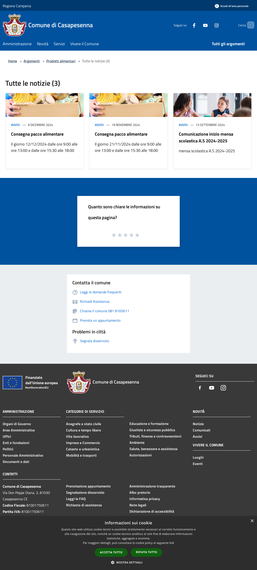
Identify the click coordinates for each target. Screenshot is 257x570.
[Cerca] (249, 25)
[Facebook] (186, 25)
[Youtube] (197, 25)
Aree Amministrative (19, 430)
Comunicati (201, 430)
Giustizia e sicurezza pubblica (152, 430)
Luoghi (198, 457)
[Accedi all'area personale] (231, 6)
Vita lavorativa (77, 436)
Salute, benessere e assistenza (153, 448)
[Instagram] (208, 25)
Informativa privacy (144, 498)
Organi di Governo (17, 423)
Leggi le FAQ (76, 498)
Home (12, 61)
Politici (8, 449)
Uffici (7, 436)
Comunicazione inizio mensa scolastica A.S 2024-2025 (206, 137)
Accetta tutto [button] (111, 552)
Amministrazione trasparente (152, 486)
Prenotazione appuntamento (88, 486)
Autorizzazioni (140, 455)
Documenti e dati (16, 461)
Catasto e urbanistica (82, 449)
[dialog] (128, 543)
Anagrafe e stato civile (83, 423)
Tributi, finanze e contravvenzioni (155, 436)
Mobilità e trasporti (81, 455)
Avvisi (15, 124)
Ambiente (136, 442)
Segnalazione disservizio (85, 492)
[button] (128, 562)
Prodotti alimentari (60, 61)
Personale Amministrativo (23, 455)
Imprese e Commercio (83, 442)
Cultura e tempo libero (83, 430)
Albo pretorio (139, 492)
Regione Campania (17, 6)
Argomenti (32, 61)
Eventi (198, 463)
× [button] (252, 521)
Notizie (198, 423)
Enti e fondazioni (16, 442)
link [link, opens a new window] (171, 543)
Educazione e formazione (148, 423)
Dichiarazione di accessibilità (151, 511)
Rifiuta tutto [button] (146, 552)
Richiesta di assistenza (84, 505)
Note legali (137, 505)
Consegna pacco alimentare (37, 133)
